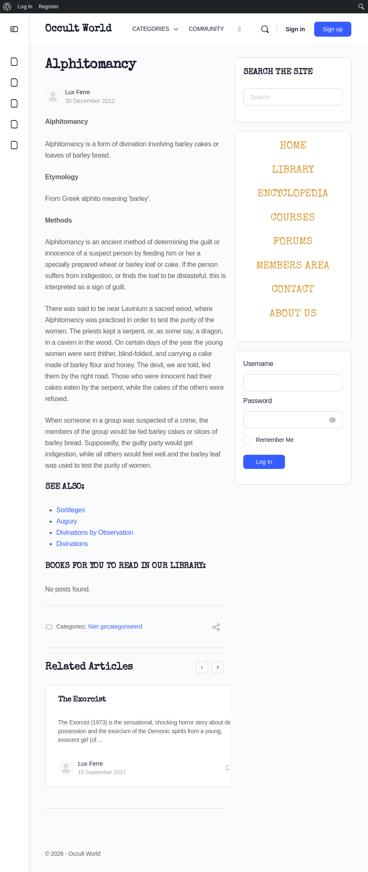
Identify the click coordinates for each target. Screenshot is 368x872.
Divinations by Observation (94, 532)
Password (290, 401)
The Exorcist (82, 700)
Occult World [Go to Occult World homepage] (78, 29)
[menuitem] (7, 6)
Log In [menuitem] (25, 6)
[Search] (265, 29)
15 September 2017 (102, 772)
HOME (293, 146)
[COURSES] (14, 124)
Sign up (333, 29)
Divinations (72, 543)
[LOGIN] (14, 145)
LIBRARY (293, 170)
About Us (293, 314)
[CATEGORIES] (14, 61)
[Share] (216, 628)
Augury (66, 521)
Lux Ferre (77, 92)
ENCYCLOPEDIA (292, 194)
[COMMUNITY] (14, 82)
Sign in (295, 29)
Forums (293, 242)
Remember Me (275, 439)
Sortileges (70, 510)
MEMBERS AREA (293, 266)
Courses (293, 218)
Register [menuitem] (49, 6)
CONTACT (293, 290)
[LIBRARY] (14, 103)
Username (258, 363)
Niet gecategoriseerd (115, 626)
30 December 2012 (90, 101)
